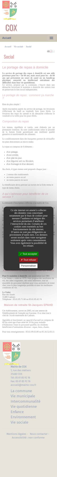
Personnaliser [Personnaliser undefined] (28, 266)
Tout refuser (28, 260)
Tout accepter (28, 254)
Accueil (6, 37)
